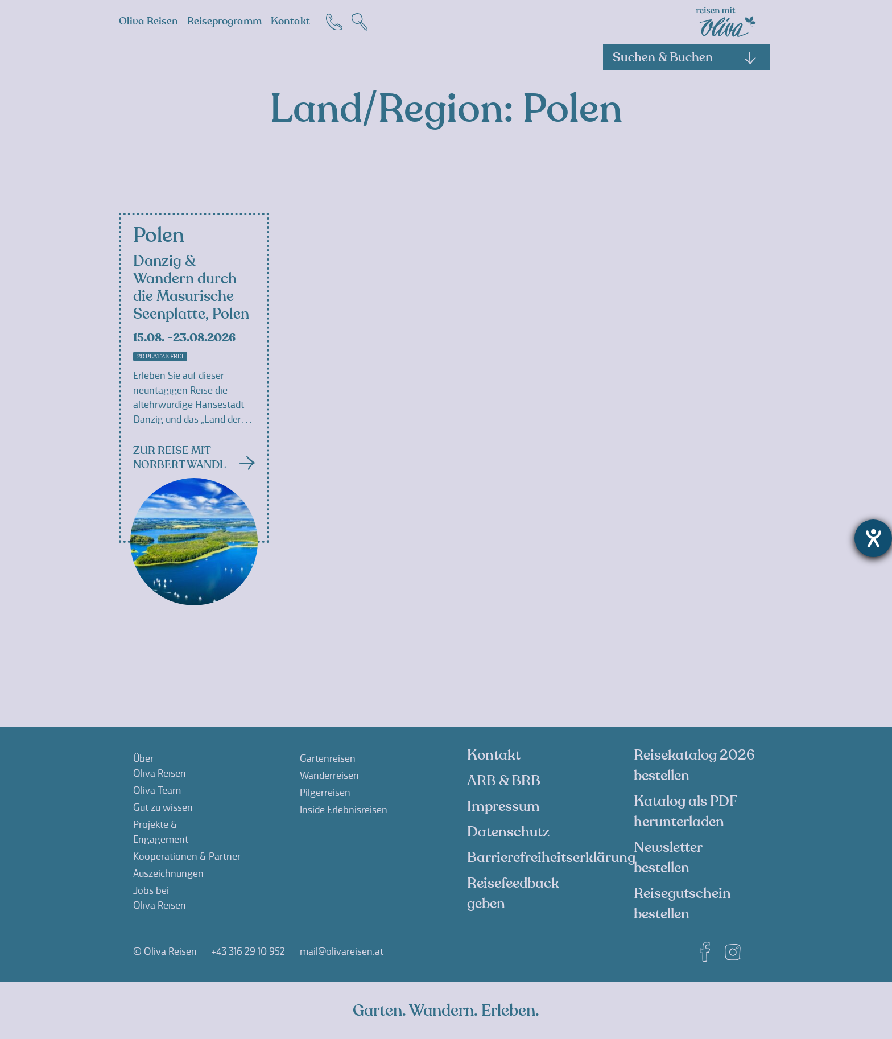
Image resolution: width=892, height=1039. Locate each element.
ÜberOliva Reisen (159, 766)
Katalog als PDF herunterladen (685, 811)
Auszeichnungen (168, 873)
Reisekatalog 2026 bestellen (694, 765)
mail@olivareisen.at (341, 951)
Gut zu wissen (163, 807)
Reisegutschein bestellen (682, 903)
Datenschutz (508, 832)
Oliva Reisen (148, 21)
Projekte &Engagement (160, 832)
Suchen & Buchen (685, 57)
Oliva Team (157, 790)
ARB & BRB (503, 781)
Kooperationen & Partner (187, 856)
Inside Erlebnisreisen (343, 809)
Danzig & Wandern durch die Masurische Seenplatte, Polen (191, 288)
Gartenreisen (328, 758)
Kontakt (290, 21)
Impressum (503, 806)
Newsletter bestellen (668, 857)
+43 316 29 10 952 (248, 951)
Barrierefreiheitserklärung (551, 857)
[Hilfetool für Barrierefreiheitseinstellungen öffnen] (873, 538)
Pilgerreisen (325, 792)
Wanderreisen (329, 775)
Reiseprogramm (224, 21)
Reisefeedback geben (513, 893)
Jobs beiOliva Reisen (159, 898)
